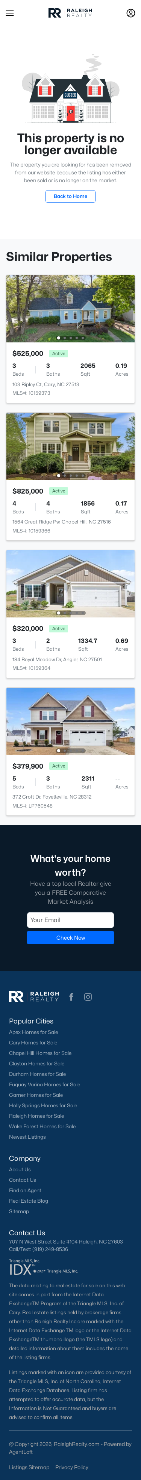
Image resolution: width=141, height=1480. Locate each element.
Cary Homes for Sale (33, 1043)
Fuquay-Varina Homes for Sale (44, 1084)
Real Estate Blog (28, 1201)
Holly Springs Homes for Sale (43, 1105)
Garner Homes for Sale (36, 1095)
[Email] (70, 920)
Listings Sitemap (29, 1467)
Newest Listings (27, 1137)
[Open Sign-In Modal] (131, 13)
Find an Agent (25, 1190)
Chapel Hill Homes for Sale (40, 1053)
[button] (10, 13)
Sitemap (19, 1211)
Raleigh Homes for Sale (36, 1116)
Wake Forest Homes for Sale (42, 1126)
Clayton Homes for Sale (36, 1063)
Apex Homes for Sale (33, 1032)
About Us (20, 1169)
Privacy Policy (71, 1467)
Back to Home (70, 196)
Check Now (70, 937)
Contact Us (22, 1180)
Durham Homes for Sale (37, 1074)
